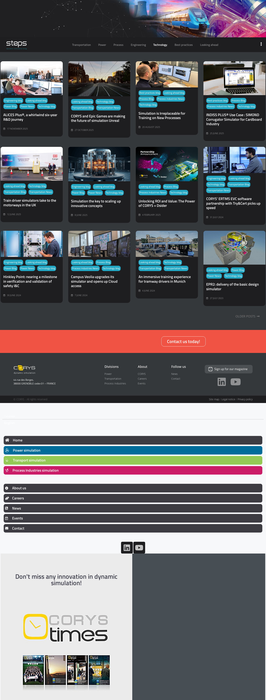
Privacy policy (245, 399)
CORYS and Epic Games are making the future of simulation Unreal (98, 118)
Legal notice (228, 399)
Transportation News (108, 107)
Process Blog (146, 99)
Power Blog (10, 106)
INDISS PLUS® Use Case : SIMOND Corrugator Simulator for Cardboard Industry (234, 119)
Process (118, 45)
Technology (160, 45)
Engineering (138, 45)
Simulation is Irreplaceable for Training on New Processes (162, 115)
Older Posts (247, 316)
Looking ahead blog (36, 100)
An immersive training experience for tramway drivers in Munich (165, 279)
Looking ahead (209, 45)
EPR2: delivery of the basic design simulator (232, 286)
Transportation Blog (82, 107)
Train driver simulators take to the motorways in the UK (29, 202)
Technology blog (46, 106)
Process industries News (170, 99)
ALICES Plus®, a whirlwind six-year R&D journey (30, 117)
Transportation (81, 45)
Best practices (184, 45)
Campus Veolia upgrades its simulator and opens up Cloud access (94, 281)
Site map (214, 399)
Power (102, 45)
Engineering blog (13, 100)
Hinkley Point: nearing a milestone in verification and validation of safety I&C (30, 281)
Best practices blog (149, 93)
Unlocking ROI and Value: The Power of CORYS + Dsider (167, 203)
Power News (27, 106)
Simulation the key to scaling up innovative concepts (96, 203)
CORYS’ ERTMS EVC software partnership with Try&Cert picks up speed (233, 203)
